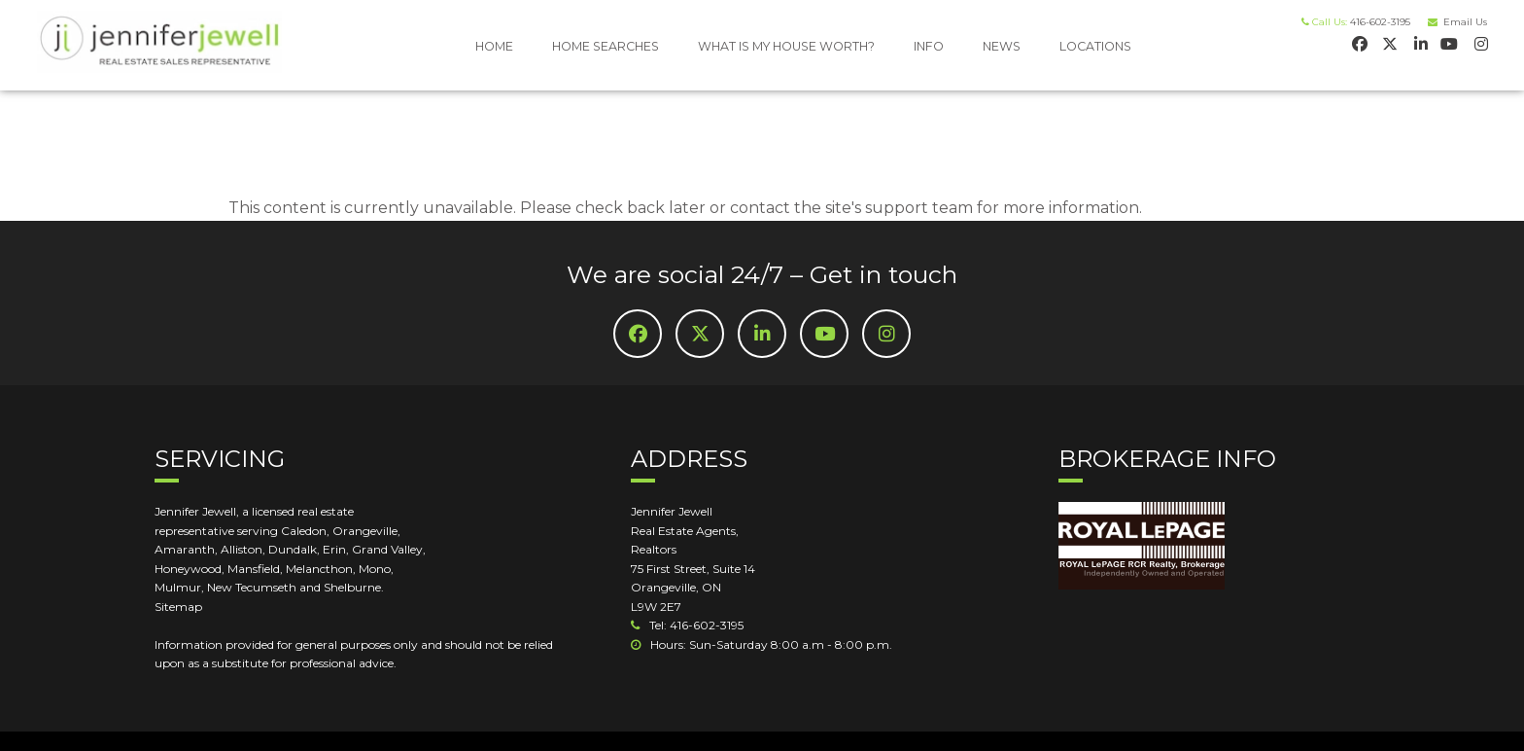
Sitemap (178, 606)
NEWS (1002, 46)
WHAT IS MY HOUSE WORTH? (786, 46)
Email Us (1462, 22)
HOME (494, 46)
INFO (929, 46)
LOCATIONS (1095, 46)
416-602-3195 (1380, 22)
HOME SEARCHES (605, 46)
